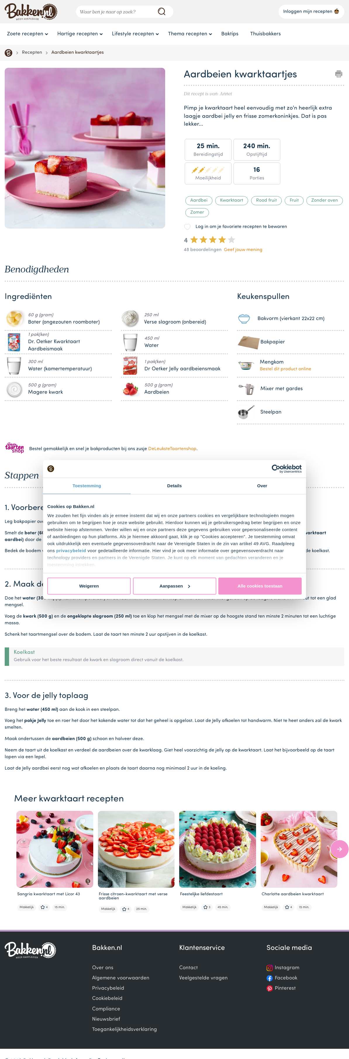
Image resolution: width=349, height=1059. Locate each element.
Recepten (32, 52)
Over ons (102, 967)
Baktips (230, 34)
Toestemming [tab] (86, 485)
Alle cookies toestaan (260, 585)
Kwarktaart (231, 200)
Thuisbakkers (265, 34)
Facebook (286, 978)
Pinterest (285, 988)
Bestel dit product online (285, 369)
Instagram (287, 967)
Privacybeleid (108, 988)
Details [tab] (174, 485)
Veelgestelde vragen (203, 978)
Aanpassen (175, 585)
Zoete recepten (25, 34)
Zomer (197, 212)
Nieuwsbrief (106, 1019)
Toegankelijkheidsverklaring (124, 1029)
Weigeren (89, 585)
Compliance (106, 1009)
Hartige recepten (77, 34)
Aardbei (199, 200)
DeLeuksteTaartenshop (172, 449)
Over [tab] (262, 485)
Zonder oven (324, 200)
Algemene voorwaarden (120, 978)
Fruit (294, 200)
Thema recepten (187, 34)
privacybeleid (71, 550)
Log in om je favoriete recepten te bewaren (241, 226)
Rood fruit (266, 200)
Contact (188, 967)
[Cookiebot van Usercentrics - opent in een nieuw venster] (276, 468)
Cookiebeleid (107, 998)
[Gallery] (85, 149)
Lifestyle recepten (133, 34)
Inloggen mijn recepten (311, 11)
